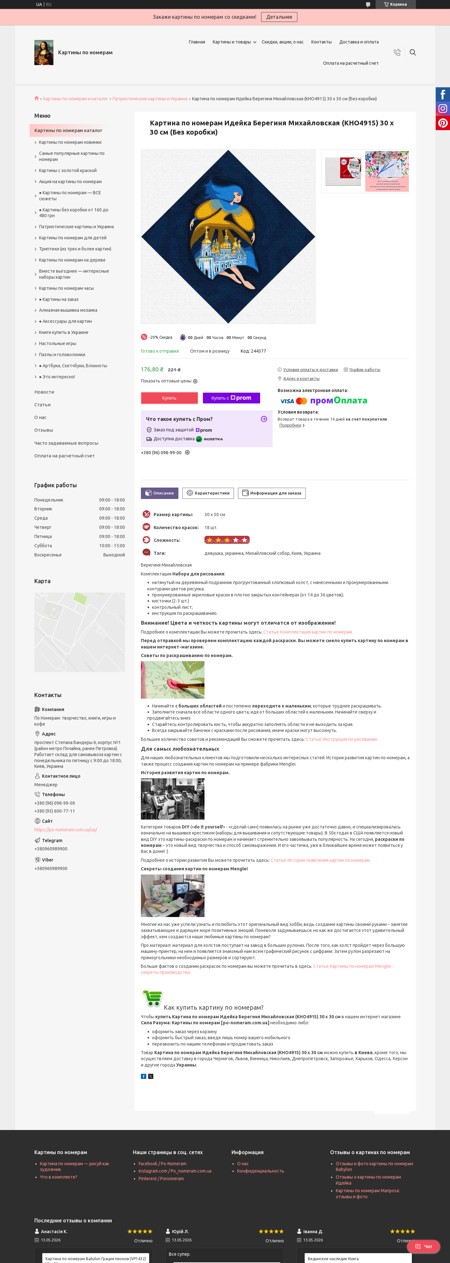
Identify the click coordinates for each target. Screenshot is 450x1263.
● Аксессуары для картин (65, 321)
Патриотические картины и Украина (150, 98)
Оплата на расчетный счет (351, 63)
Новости (44, 392)
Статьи (42, 404)
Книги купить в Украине (63, 332)
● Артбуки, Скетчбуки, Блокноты (73, 365)
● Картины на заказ (59, 299)
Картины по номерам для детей (73, 237)
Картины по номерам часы (66, 288)
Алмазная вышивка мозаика (68, 310)
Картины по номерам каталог (68, 130)
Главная (197, 41)
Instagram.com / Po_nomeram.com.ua (175, 1170)
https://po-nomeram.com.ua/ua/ (65, 829)
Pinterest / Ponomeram (161, 1178)
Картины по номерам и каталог (75, 98)
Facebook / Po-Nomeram (162, 1163)
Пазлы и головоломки (62, 354)
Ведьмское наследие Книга (333, 1259)
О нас (40, 417)
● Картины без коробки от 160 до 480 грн (73, 212)
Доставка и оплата (359, 41)
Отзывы (43, 430)
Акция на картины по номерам (70, 181)
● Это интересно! (57, 376)
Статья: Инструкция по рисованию (341, 739)
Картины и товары (232, 41)
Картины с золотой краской (68, 170)
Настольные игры (57, 343)
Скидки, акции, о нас (283, 41)
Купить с (231, 398)
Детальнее (279, 17)
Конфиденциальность (260, 1170)
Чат (423, 1246)
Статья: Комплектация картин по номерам (307, 632)
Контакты (321, 41)
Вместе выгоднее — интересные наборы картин (74, 274)
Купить (169, 398)
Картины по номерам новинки (70, 142)
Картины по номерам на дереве (72, 260)
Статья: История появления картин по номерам (320, 860)
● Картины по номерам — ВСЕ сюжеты (70, 195)
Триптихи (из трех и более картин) (75, 248)
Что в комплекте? (58, 1177)
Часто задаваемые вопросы (66, 443)
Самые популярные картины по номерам (72, 156)
